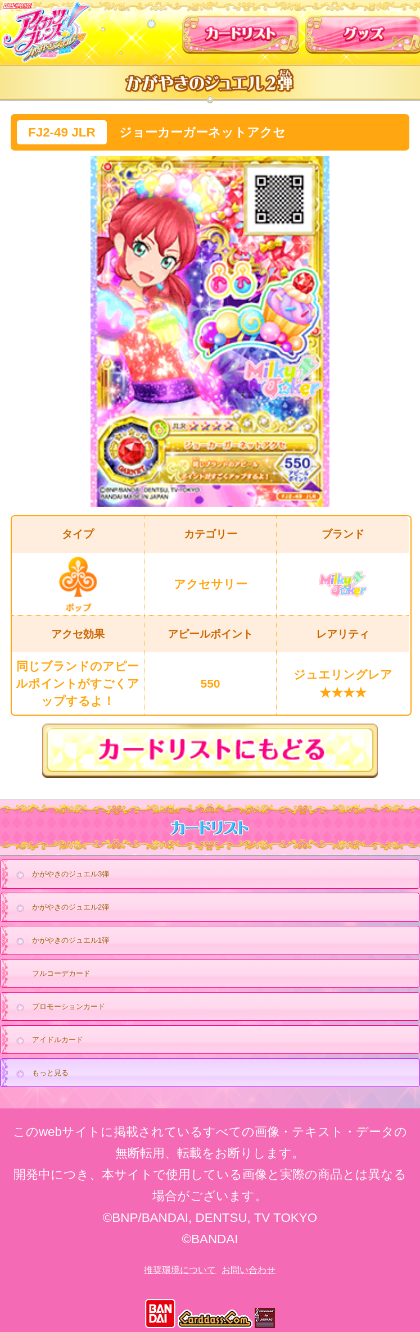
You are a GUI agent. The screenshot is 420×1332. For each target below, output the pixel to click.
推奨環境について (180, 1270)
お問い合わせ (249, 1270)
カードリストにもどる (210, 751)
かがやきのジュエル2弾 (59, 907)
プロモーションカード (57, 1007)
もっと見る (39, 1073)
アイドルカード (46, 1040)
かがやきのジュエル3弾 (59, 874)
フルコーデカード (61, 973)
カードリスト (241, 30)
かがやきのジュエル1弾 (59, 941)
